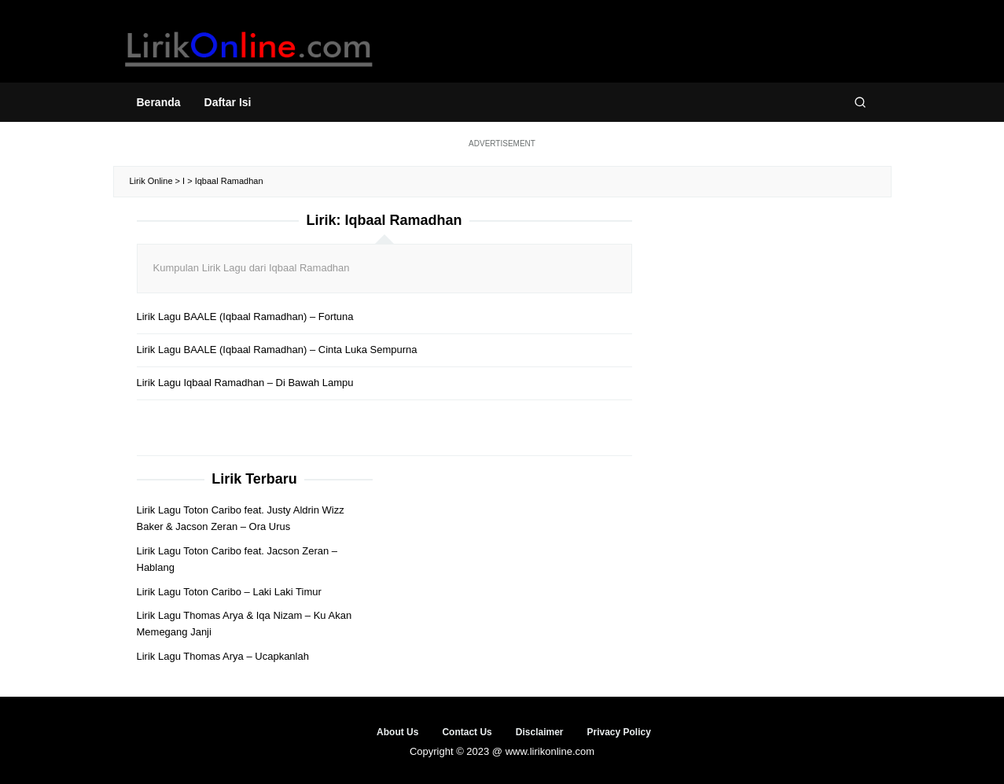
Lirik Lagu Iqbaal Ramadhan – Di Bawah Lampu (245, 382)
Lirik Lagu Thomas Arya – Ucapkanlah (223, 656)
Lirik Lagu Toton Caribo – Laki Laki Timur (229, 592)
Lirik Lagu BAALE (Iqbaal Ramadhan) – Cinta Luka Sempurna (277, 349)
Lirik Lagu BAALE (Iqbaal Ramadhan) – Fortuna (245, 316)
